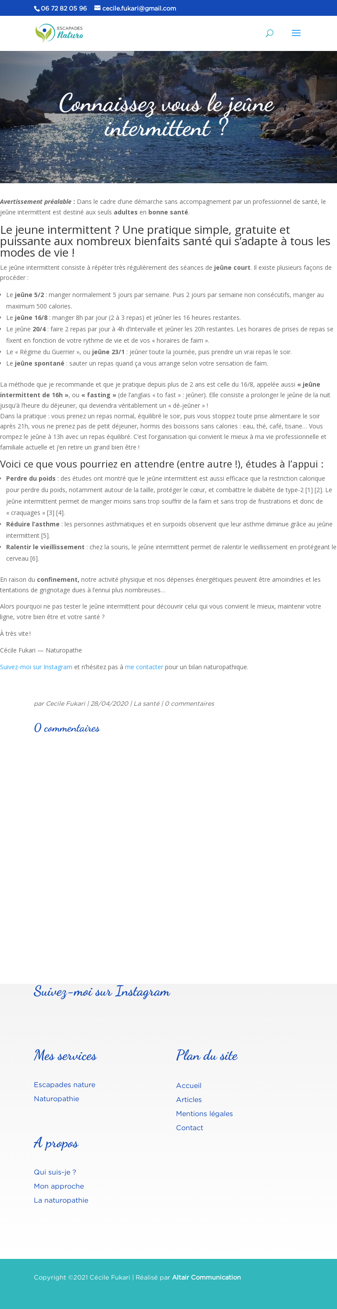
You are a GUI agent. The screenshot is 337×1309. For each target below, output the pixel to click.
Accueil (188, 1085)
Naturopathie (56, 1098)
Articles (189, 1099)
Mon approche (59, 1186)
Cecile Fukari (65, 703)
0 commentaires (189, 703)
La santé (146, 703)
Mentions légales (204, 1113)
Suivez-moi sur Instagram (36, 667)
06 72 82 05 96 (64, 8)
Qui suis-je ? (55, 1172)
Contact (189, 1127)
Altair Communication (206, 1277)
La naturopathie (61, 1200)
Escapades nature (64, 1084)
